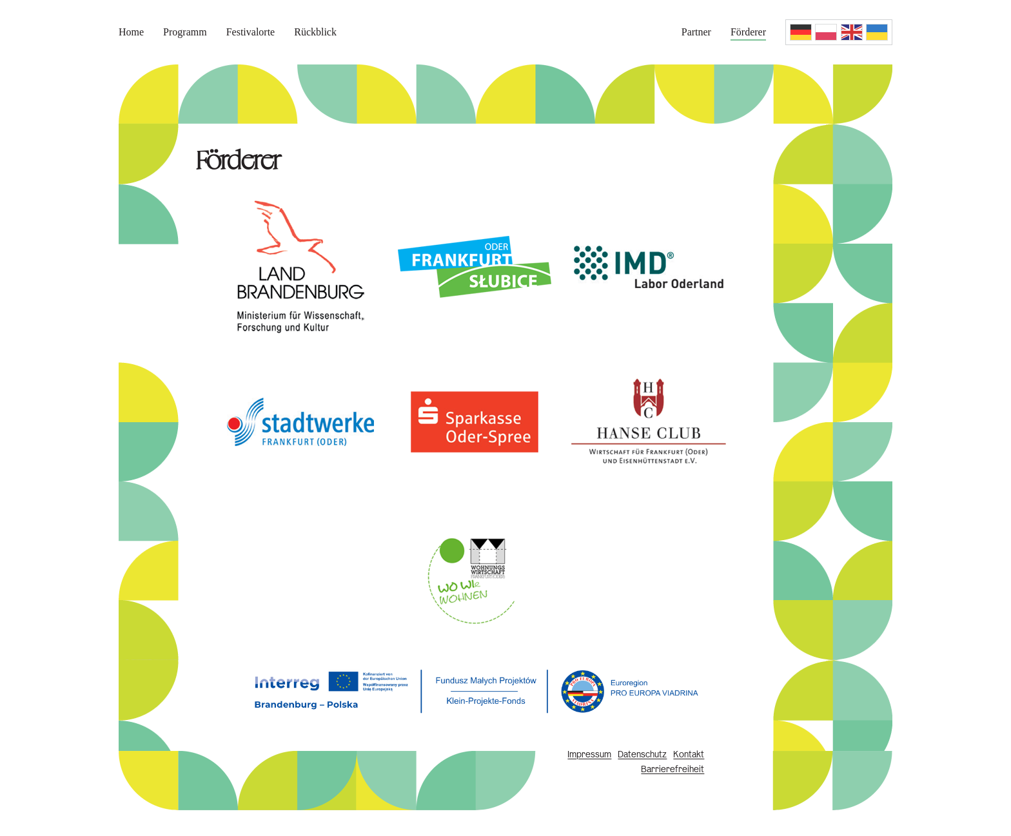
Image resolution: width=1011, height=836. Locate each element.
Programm (185, 31)
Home (131, 31)
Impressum (589, 755)
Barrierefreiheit (672, 770)
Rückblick (315, 31)
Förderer (748, 31)
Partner (696, 31)
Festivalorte (250, 31)
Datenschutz (642, 755)
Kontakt (688, 755)
